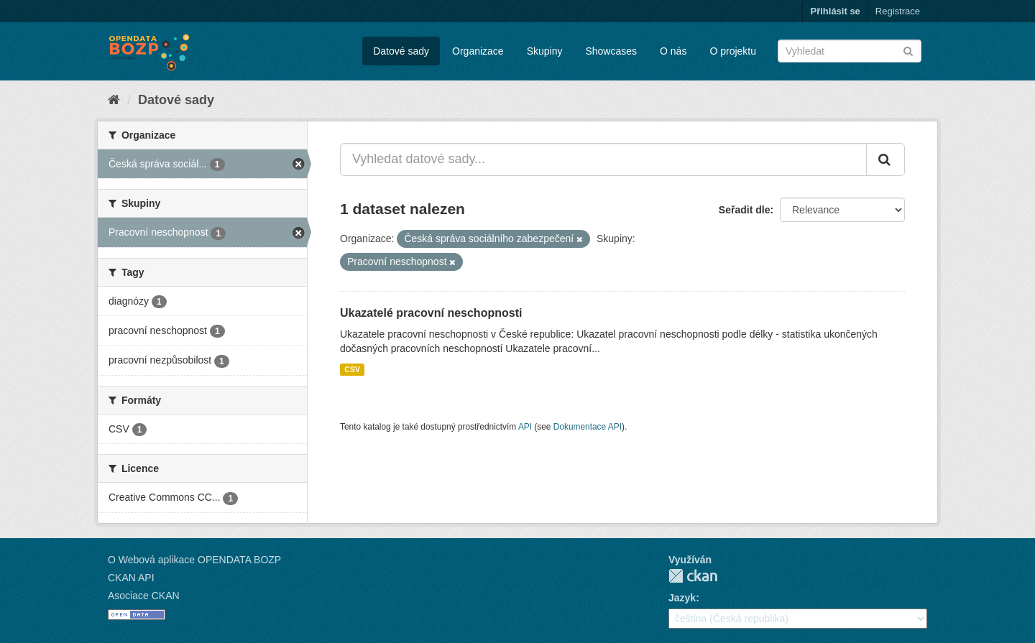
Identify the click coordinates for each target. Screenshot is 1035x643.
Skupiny (545, 51)
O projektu (732, 51)
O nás (673, 51)
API (525, 427)
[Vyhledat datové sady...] (603, 159)
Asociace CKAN (144, 595)
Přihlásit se (835, 11)
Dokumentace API (587, 427)
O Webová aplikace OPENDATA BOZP (194, 559)
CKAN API (131, 577)
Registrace (897, 11)
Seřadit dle (744, 210)
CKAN (692, 575)
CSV (352, 369)
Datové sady (401, 51)
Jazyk (682, 597)
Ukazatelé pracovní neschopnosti (431, 313)
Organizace (478, 51)
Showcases (611, 51)
